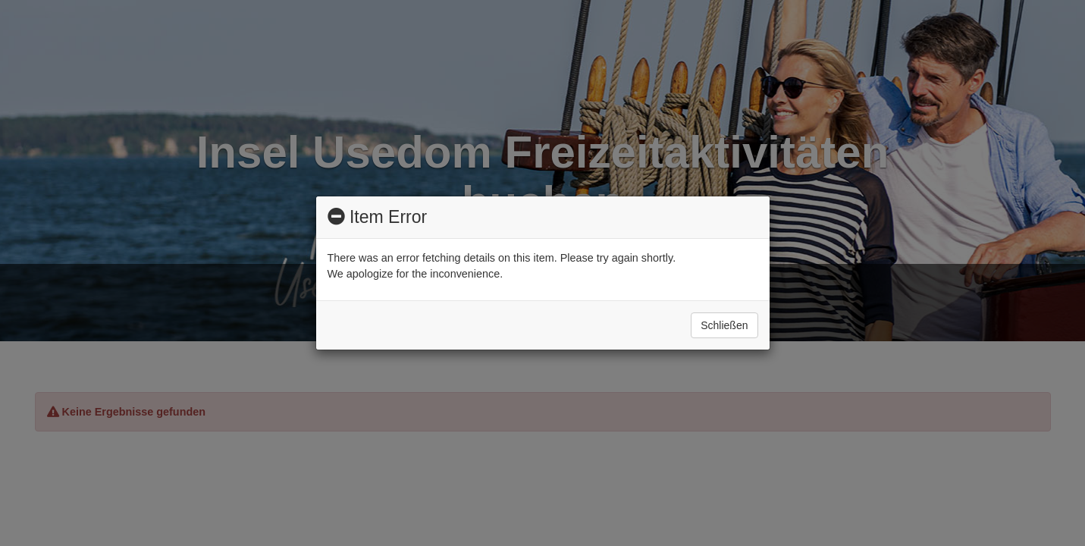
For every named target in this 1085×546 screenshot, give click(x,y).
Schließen (724, 325)
